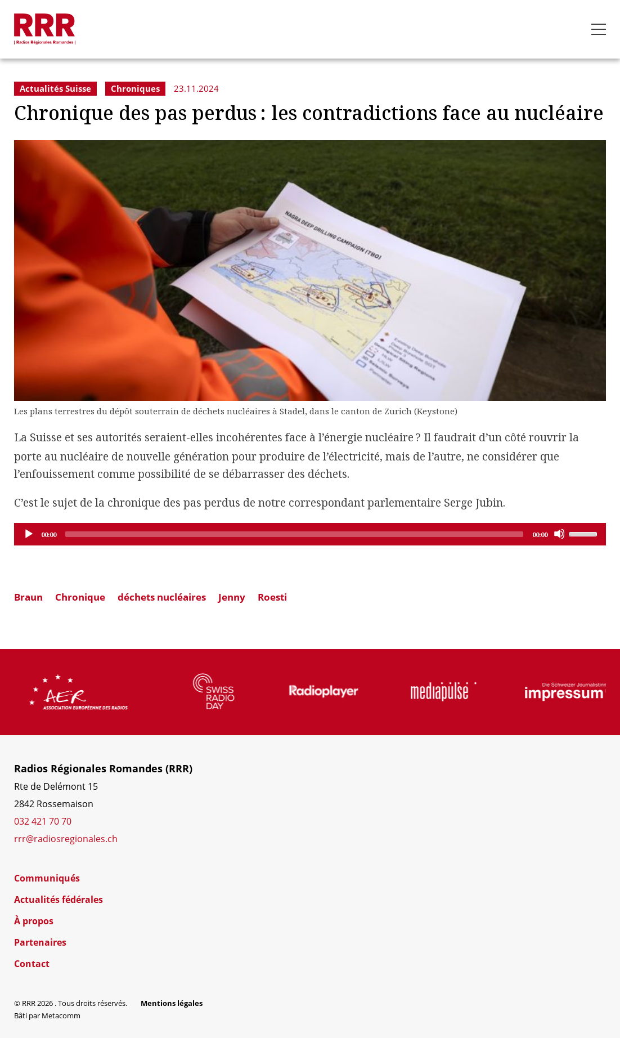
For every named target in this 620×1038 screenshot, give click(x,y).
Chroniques (135, 88)
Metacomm (61, 1015)
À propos (33, 921)
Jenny (231, 596)
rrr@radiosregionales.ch (66, 839)
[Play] (28, 534)
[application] (310, 534)
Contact (32, 964)
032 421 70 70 (42, 821)
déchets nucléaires (162, 596)
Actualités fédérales (58, 899)
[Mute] (559, 534)
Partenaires (40, 942)
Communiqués (47, 878)
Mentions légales (172, 1003)
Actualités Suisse (55, 88)
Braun (28, 596)
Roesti (272, 596)
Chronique (80, 596)
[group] (104, 691)
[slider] (294, 534)
